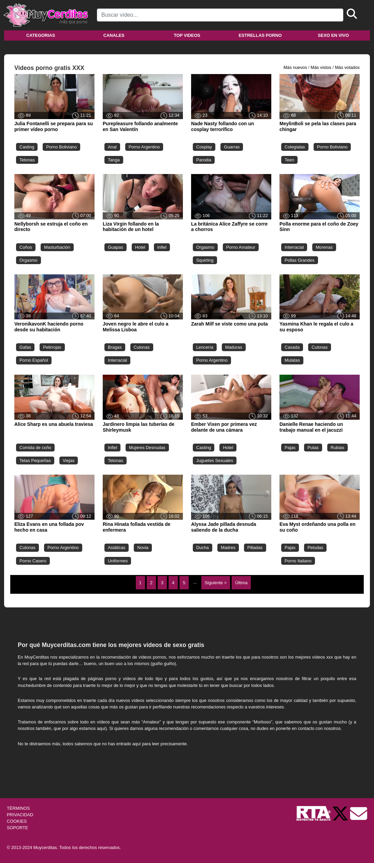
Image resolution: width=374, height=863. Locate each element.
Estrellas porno (260, 35)
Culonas (142, 347)
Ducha (202, 547)
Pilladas (255, 547)
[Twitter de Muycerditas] (341, 813)
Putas (313, 447)
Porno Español (33, 360)
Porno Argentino (144, 146)
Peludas (315, 547)
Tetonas (27, 159)
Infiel (162, 247)
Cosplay (204, 146)
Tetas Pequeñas (35, 460)
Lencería (204, 347)
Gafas (25, 347)
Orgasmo (28, 260)
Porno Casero (32, 560)
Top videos (187, 35)
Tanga (114, 159)
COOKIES (17, 821)
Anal (112, 146)
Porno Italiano (298, 560)
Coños (25, 247)
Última (241, 582)
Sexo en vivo (333, 35)
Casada (292, 347)
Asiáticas (116, 547)
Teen (289, 159)
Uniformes (118, 560)
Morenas (324, 247)
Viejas (69, 460)
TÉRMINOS (18, 808)
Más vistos (321, 67)
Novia (142, 547)
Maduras (233, 347)
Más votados (347, 67)
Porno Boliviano (61, 146)
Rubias (337, 447)
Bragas (115, 347)
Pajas (290, 447)
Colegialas (295, 146)
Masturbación (57, 247)
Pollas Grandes (300, 260)
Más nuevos (295, 67)
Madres (228, 547)
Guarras (232, 146)
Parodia (203, 159)
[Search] (220, 15)
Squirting (205, 260)
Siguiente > (216, 582)
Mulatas (292, 360)
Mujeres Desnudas (147, 447)
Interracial (294, 247)
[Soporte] (358, 813)
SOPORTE (17, 827)
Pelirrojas (52, 347)
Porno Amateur (240, 247)
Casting (26, 146)
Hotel (140, 247)
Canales (114, 35)
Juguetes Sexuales (214, 460)
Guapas (115, 247)
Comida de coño (35, 447)
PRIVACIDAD (20, 814)
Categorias (40, 35)
